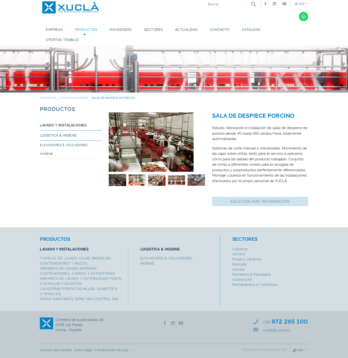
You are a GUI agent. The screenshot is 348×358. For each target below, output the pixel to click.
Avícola (238, 269)
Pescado (239, 264)
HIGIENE (46, 154)
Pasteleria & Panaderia (251, 274)
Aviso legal (83, 350)
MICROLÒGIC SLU (275, 349)
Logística (240, 249)
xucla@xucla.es (276, 330)
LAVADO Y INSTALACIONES (63, 125)
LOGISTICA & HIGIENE (74, 98)
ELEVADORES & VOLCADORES (64, 145)
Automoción (242, 279)
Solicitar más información (260, 201)
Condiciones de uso (111, 350)
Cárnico (238, 254)
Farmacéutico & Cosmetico (255, 285)
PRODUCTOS (48, 98)
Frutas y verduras (247, 259)
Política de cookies (56, 350)
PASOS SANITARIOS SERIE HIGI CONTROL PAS (79, 299)
